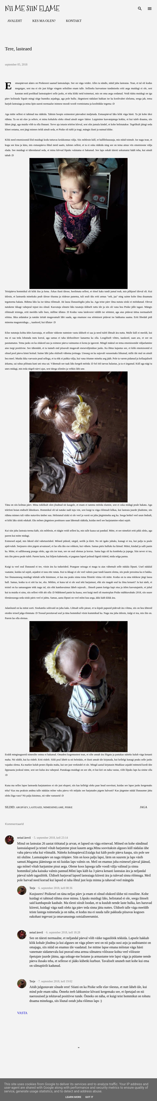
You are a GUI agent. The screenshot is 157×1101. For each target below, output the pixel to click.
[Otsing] (139, 7)
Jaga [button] (143, 807)
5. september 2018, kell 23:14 (51, 837)
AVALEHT (12, 21)
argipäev (22, 807)
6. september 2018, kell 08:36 (55, 888)
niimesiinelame (53, 807)
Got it (89, 1097)
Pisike (68, 807)
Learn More (73, 1097)
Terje (32, 888)
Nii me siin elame (32, 8)
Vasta (22, 1013)
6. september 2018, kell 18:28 (63, 932)
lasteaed (35, 807)
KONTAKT (71, 21)
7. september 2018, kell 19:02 (55, 981)
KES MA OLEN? (41, 21)
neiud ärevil (24, 837)
